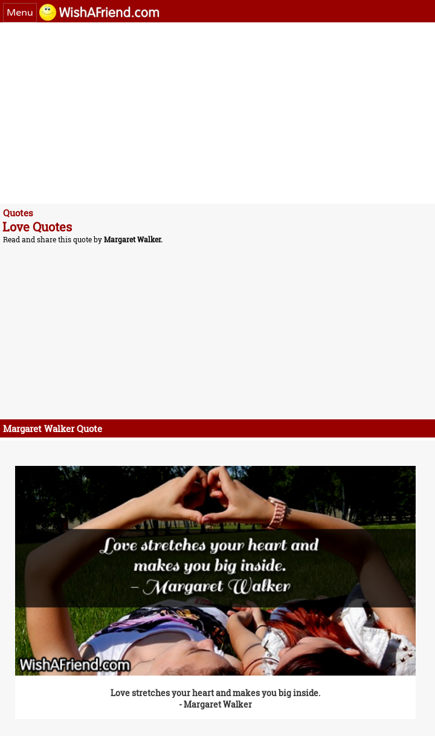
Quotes (18, 213)
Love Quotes (37, 226)
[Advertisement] (217, 113)
